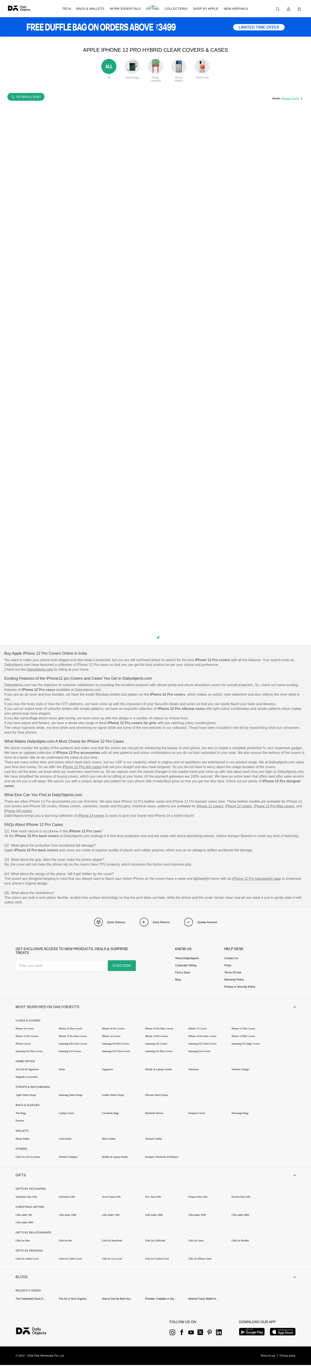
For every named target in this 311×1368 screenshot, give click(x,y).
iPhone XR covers (18, 811)
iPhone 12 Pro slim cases (82, 767)
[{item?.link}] (35, 1334)
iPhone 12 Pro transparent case (256, 878)
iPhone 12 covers (238, 806)
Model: (277, 98)
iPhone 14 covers (91, 815)
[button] (155, 1007)
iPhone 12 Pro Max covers (274, 806)
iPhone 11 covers (210, 806)
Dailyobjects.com (40, 669)
